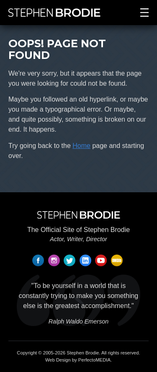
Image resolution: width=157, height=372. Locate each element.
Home (81, 145)
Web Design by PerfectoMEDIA (78, 359)
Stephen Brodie (83, 352)
